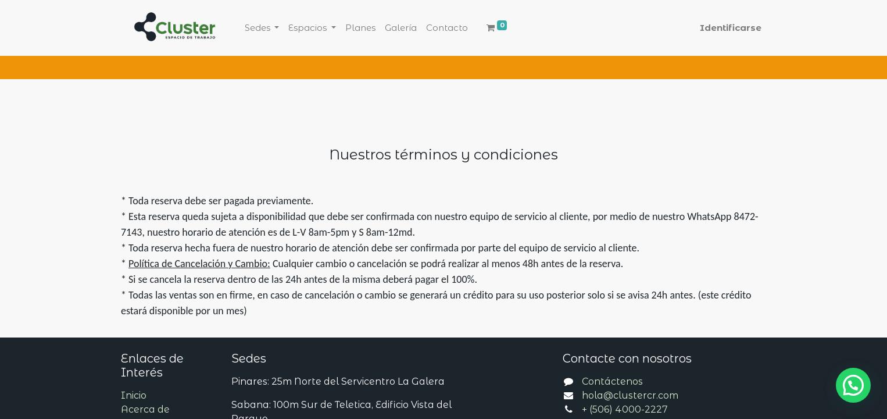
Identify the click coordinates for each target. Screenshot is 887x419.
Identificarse (730, 27)
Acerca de (145, 409)
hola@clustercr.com (630, 395)
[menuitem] (360, 28)
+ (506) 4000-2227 (625, 409)
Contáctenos (612, 381)
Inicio (133, 395)
